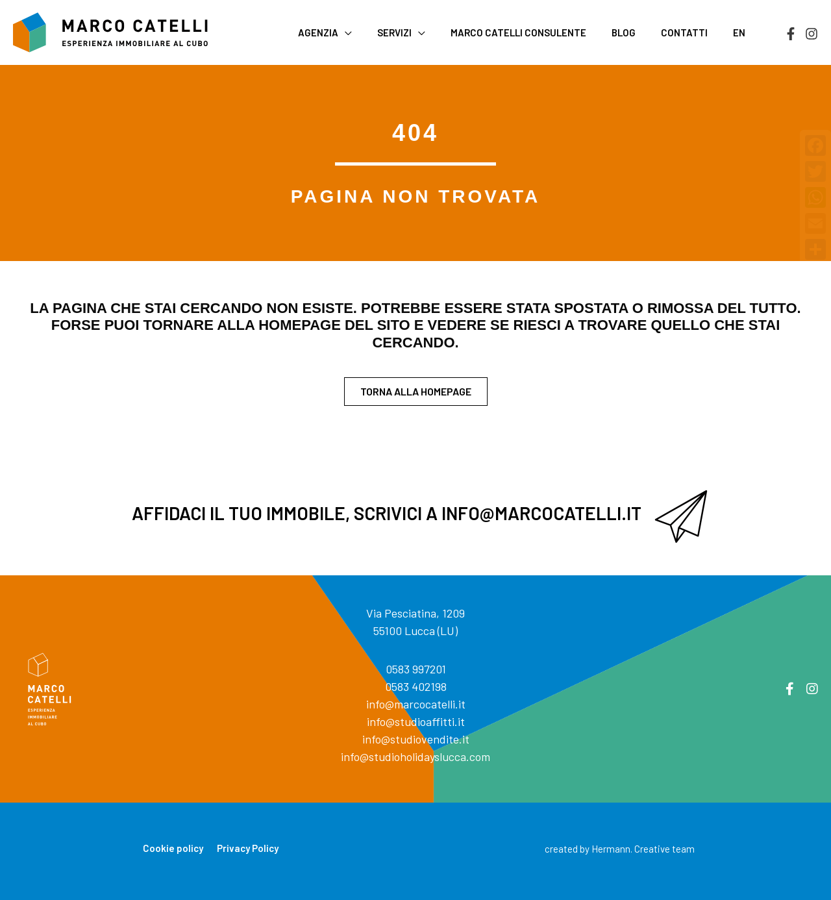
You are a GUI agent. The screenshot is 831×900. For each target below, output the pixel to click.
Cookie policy (173, 848)
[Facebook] (790, 33)
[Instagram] (811, 33)
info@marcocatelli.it (415, 704)
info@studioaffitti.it (416, 721)
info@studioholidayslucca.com (415, 756)
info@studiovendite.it (415, 739)
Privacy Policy (248, 848)
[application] (377, 32)
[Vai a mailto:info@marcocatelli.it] (415, 516)
